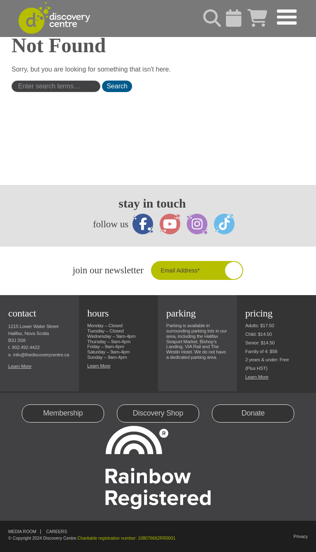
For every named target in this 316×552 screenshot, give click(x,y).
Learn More (19, 366)
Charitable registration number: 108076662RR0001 (126, 538)
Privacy (301, 536)
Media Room (22, 531)
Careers (56, 531)
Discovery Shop (158, 413)
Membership (63, 413)
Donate (253, 413)
